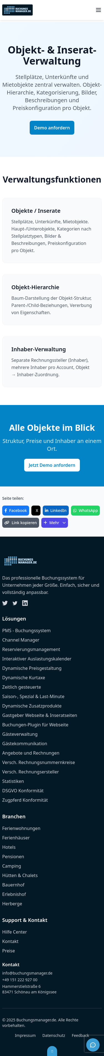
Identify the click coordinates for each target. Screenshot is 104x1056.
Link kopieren (20, 522)
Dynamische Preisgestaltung (32, 668)
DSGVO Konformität (23, 791)
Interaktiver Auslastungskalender (36, 659)
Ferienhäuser (16, 838)
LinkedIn (56, 510)
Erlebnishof (14, 894)
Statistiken (13, 781)
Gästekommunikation (24, 743)
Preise (8, 951)
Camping (11, 866)
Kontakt (10, 941)
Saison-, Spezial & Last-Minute (33, 696)
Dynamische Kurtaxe (23, 678)
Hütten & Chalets (20, 875)
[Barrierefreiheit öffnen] (52, 1051)
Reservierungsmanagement (31, 649)
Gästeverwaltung (20, 734)
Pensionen (13, 856)
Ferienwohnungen (21, 828)
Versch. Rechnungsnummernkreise (38, 762)
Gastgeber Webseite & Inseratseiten (39, 715)
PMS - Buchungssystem (26, 630)
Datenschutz (53, 1035)
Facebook (15, 510)
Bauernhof (13, 885)
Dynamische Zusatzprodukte (32, 706)
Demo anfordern (52, 128)
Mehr (55, 522)
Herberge (12, 904)
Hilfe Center (14, 932)
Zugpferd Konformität (25, 800)
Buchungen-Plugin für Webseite (35, 725)
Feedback (80, 1035)
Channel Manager (20, 640)
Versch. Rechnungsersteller (30, 772)
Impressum (25, 1035)
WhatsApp (85, 510)
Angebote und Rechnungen (30, 753)
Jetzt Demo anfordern (52, 465)
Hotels (9, 847)
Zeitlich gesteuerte (21, 687)
